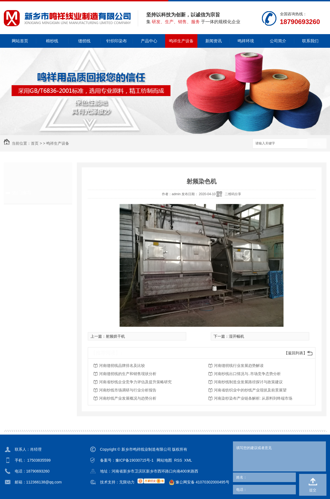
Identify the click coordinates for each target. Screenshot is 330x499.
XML (188, 460)
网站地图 (164, 460)
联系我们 (310, 40)
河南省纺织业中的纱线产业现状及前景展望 (250, 390)
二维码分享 (233, 194)
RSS (178, 460)
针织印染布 (116, 40)
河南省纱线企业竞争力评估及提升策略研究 (135, 382)
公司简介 (278, 40)
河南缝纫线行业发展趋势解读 (239, 365)
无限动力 (127, 482)
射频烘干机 (115, 336)
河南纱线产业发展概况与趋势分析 (127, 398)
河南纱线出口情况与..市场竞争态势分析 (247, 374)
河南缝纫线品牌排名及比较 (122, 365)
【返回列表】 (295, 353)
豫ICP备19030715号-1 (134, 460)
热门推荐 (22, 192)
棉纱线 (52, 40)
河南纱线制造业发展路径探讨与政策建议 (248, 382)
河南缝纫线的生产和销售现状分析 (127, 374)
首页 (35, 143)
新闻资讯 (213, 40)
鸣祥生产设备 (181, 40)
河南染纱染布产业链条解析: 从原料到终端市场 (253, 398)
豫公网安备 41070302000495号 (197, 482)
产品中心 (149, 40)
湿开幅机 (236, 336)
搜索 (317, 143)
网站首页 (20, 40)
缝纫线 (84, 40)
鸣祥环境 (246, 40)
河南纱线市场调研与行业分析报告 (127, 390)
